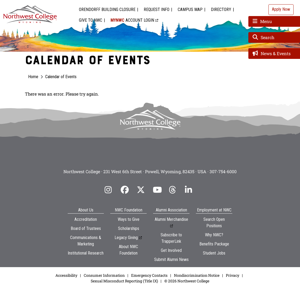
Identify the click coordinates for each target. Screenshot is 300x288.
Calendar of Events (61, 76)
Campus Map (190, 9)
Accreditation (85, 219)
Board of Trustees (86, 228)
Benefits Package (214, 244)
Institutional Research (86, 253)
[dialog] (284, 272)
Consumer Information (104, 275)
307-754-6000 (223, 171)
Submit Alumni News (171, 259)
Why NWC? (214, 234)
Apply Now (281, 9)
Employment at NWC (214, 210)
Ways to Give (128, 219)
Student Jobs (214, 253)
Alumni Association (171, 210)
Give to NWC (90, 20)
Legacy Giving (126, 237)
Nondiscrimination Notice (196, 275)
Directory (221, 9)
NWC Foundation (128, 210)
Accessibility (66, 275)
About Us (85, 210)
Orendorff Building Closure (107, 9)
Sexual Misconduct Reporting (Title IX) (124, 280)
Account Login (132, 20)
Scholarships (128, 228)
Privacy (232, 275)
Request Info (156, 9)
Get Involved (171, 250)
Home (33, 76)
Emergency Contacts (149, 275)
